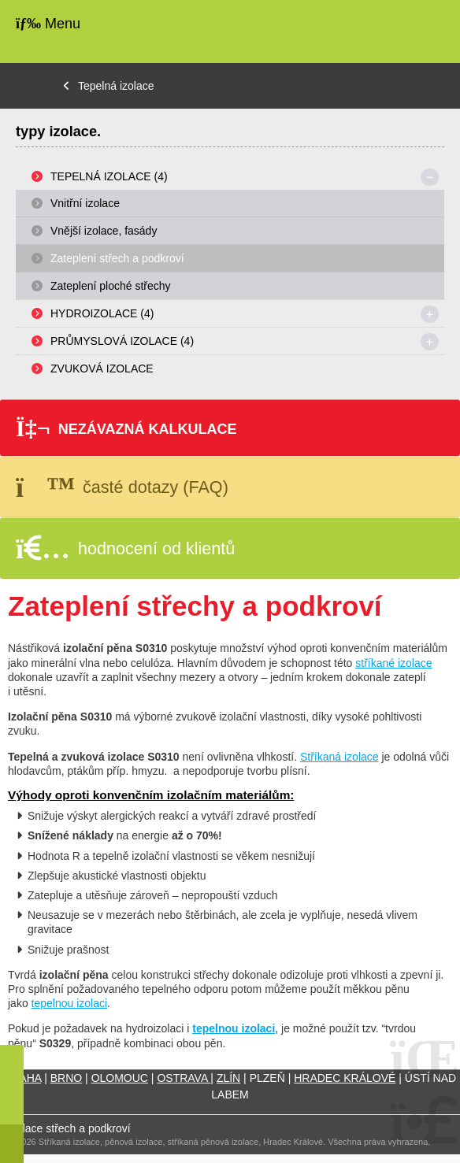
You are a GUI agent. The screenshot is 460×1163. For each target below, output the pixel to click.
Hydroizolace (102, 313)
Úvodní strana (399, 31)
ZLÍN (228, 1078)
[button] (230, 427)
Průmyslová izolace (122, 341)
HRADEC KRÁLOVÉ (344, 1078)
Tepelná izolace (116, 86)
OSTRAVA (183, 1078)
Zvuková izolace (102, 368)
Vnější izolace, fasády (103, 230)
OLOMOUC (119, 1078)
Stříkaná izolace (339, 756)
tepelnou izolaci (70, 1003)
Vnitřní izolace (85, 203)
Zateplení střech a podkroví (117, 258)
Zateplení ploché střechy (110, 286)
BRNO (66, 1078)
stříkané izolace (393, 663)
